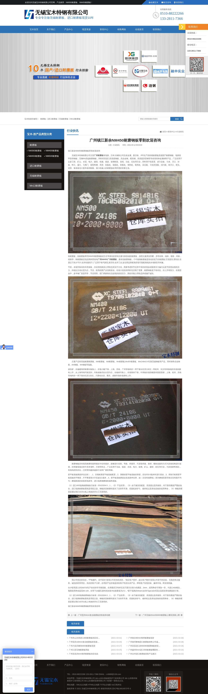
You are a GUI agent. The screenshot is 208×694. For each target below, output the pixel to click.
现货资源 (86, 29)
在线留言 (139, 29)
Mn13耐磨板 (75, 119)
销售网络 (121, 29)
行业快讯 (180, 132)
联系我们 (180, 2)
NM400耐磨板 (52, 151)
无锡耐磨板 (63, 119)
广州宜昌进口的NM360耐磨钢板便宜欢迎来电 (145, 646)
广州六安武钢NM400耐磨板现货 (82, 646)
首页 (164, 132)
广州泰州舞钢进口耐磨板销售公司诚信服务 (145, 642)
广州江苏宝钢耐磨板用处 (79, 650)
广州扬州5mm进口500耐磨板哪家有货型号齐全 (145, 650)
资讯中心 (104, 29)
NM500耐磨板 (52, 156)
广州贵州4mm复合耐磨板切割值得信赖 (94, 615)
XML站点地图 (82, 685)
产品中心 (68, 29)
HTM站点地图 (93, 685)
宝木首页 (34, 29)
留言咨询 (167, 2)
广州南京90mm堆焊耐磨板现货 (141, 638)
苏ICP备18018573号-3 (121, 688)
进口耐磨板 (52, 119)
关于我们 (51, 29)
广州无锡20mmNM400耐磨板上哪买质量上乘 (161, 615)
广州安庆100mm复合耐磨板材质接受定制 (85, 642)
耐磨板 (43, 119)
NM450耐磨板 (35, 156)
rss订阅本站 (116, 685)
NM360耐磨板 (35, 151)
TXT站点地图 (105, 685)
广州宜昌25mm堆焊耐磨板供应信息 (83, 654)
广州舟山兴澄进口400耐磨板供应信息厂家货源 (85, 638)
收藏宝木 (154, 2)
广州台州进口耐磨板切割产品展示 (142, 654)
